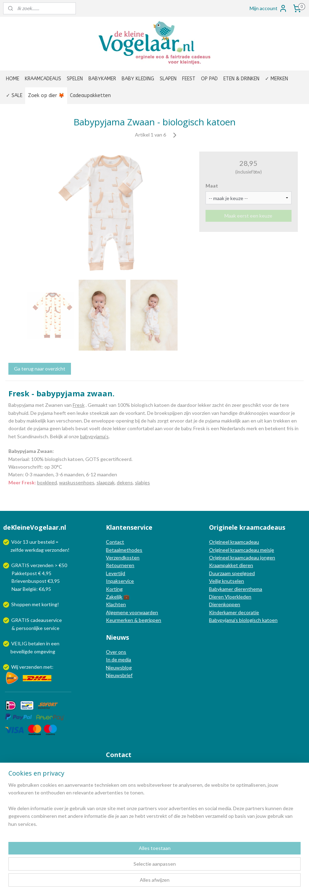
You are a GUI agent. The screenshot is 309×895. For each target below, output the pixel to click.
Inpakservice (120, 581)
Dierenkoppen (224, 604)
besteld (46, 542)
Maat (212, 186)
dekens (125, 482)
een (55, 643)
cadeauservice (46, 620)
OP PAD (209, 79)
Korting (114, 589)
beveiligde (21, 651)
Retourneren (120, 565)
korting (49, 604)
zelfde (17, 550)
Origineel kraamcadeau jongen (242, 557)
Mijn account (268, 8)
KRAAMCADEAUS (43, 79)
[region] (108, 859)
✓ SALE (14, 95)
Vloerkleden (237, 597)
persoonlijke (29, 628)
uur (33, 542)
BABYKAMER (102, 79)
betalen (36, 643)
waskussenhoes (76, 482)
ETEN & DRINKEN (241, 79)
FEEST (188, 79)
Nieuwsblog (119, 667)
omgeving (44, 651)
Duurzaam (220, 573)
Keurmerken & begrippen (133, 620)
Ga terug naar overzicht (39, 369)
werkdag (34, 550)
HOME (12, 79)
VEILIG (19, 643)
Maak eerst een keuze (248, 216)
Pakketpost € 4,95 (27, 573)
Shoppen (21, 604)
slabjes (142, 482)
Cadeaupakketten (90, 95)
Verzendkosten (122, 557)
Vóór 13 (20, 542)
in (48, 643)
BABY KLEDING (138, 79)
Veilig (215, 581)
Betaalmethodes (124, 550)
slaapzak (105, 482)
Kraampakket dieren (231, 565)
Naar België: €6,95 (31, 589)
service (51, 628)
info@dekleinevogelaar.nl (142, 769)
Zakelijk (114, 597)
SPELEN (75, 79)
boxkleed (47, 482)
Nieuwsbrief (119, 675)
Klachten (116, 604)
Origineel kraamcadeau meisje (241, 550)
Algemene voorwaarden (132, 612)
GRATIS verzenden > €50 (39, 565)
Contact (115, 542)
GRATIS (20, 620)
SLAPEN (168, 79)
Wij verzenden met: (32, 667)
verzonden (56, 550)
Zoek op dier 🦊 (46, 95)
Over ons (116, 652)
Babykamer (221, 589)
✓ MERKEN (276, 79)
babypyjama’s (94, 436)
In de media (118, 659)
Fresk (79, 405)
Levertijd (115, 573)
